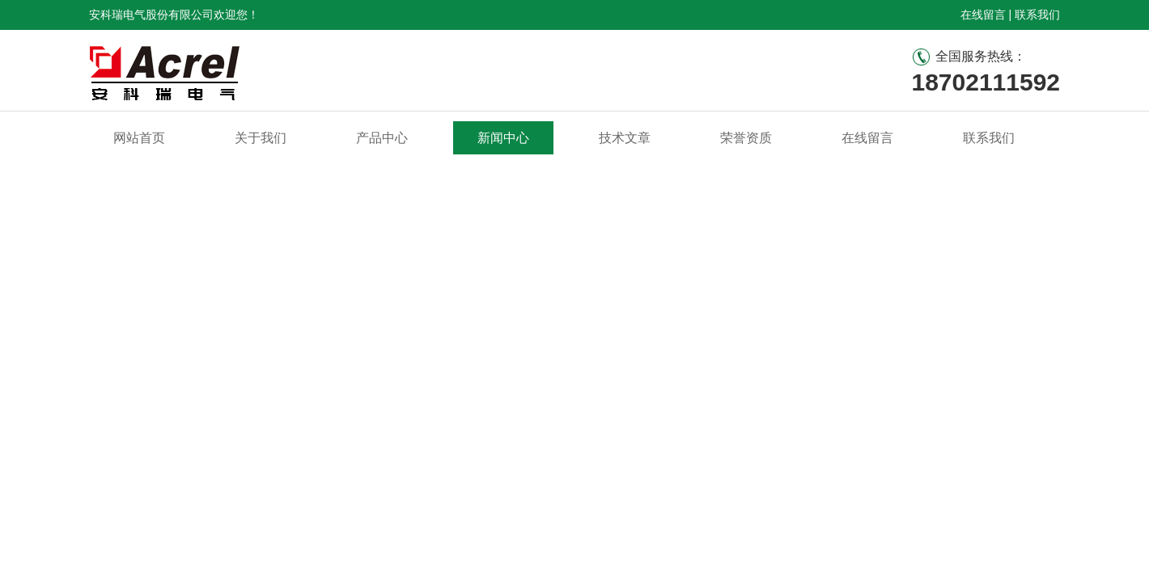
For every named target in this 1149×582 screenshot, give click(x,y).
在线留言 (983, 14)
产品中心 (382, 138)
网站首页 (139, 138)
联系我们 (1037, 14)
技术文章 (625, 138)
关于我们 (260, 138)
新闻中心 (503, 138)
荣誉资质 (746, 138)
